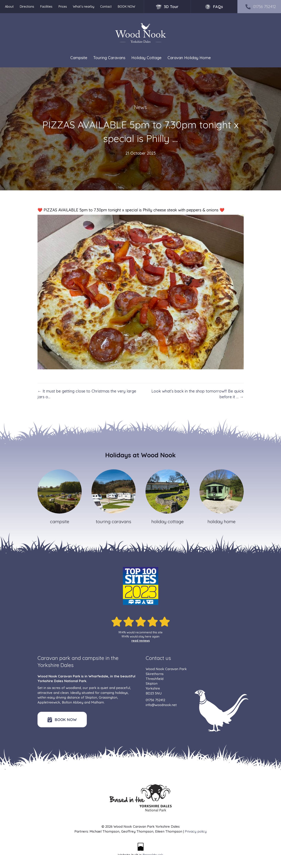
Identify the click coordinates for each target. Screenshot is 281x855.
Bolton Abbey (72, 702)
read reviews (140, 640)
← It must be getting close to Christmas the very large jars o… (87, 394)
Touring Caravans (109, 57)
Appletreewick (49, 702)
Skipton (91, 697)
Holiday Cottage (146, 57)
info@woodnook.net (161, 705)
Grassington (108, 697)
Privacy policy (196, 831)
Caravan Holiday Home (189, 57)
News (140, 107)
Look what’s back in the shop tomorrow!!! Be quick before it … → (197, 394)
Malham (97, 702)
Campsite (78, 57)
